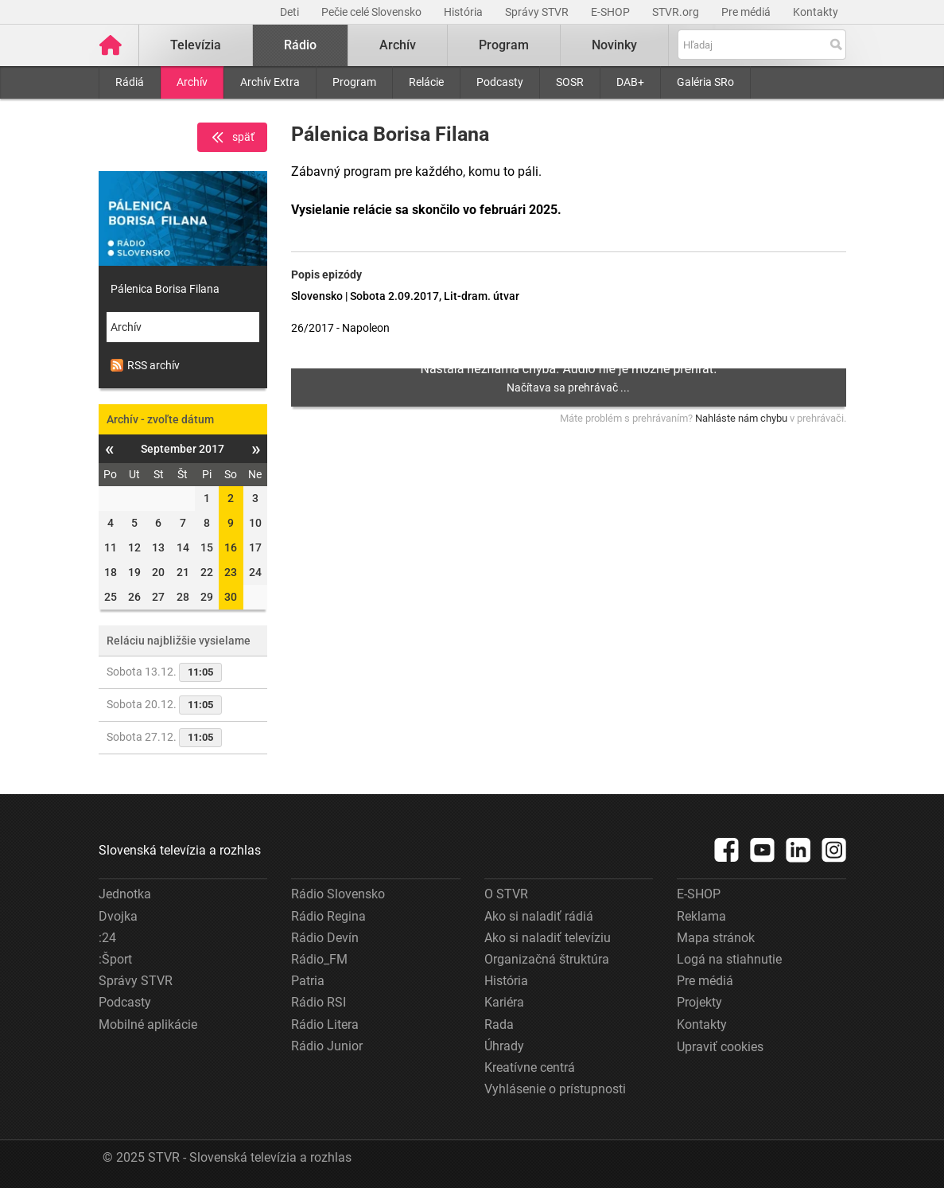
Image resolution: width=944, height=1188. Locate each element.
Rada (499, 1024)
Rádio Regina (328, 916)
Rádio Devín (325, 937)
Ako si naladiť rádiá (538, 916)
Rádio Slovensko (338, 894)
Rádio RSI (318, 1002)
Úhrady (504, 1046)
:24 (107, 937)
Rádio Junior (327, 1046)
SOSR (570, 82)
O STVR (506, 894)
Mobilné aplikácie (148, 1024)
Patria (307, 980)
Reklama (701, 916)
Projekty (699, 1002)
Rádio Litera (325, 1024)
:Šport (115, 959)
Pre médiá (747, 12)
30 (230, 596)
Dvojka (118, 916)
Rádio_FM (319, 959)
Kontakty (815, 12)
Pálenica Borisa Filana (165, 288)
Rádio (301, 45)
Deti (290, 12)
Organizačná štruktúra (546, 959)
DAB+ (630, 82)
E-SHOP (611, 12)
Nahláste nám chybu (741, 418)
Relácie (426, 82)
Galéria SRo (705, 82)
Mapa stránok (716, 937)
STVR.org (676, 12)
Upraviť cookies (720, 1046)
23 (230, 572)
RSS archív (145, 365)
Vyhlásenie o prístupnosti (555, 1088)
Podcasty (499, 82)
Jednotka (125, 894)
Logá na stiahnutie (729, 959)
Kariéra (504, 1002)
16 (230, 547)
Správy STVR (538, 12)
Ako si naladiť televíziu (547, 937)
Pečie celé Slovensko (372, 12)
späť (232, 138)
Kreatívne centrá (529, 1067)
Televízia (196, 45)
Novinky (615, 45)
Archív (192, 82)
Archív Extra (270, 82)
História (464, 12)
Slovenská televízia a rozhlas (180, 850)
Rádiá (129, 82)
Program (354, 82)
